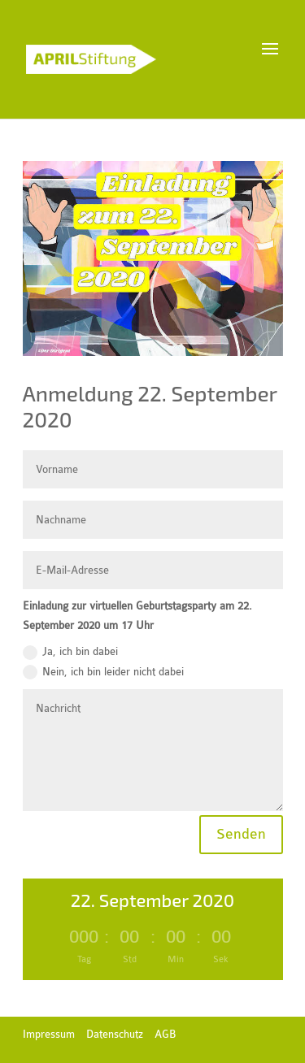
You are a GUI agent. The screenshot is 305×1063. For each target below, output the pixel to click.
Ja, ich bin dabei (70, 652)
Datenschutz (114, 1034)
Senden (241, 834)
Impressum (49, 1034)
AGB (165, 1034)
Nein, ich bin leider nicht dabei (103, 672)
